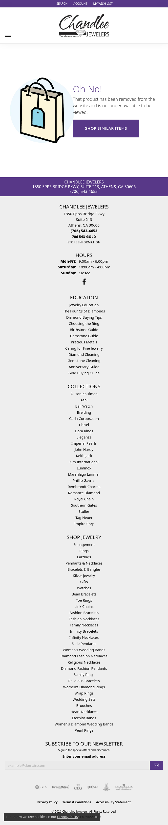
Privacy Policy (47, 802)
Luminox (84, 468)
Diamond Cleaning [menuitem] (83, 354)
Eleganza (84, 437)
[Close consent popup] (96, 817)
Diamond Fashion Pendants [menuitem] (84, 668)
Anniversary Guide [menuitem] (84, 366)
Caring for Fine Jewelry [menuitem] (84, 348)
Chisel (84, 424)
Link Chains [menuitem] (83, 606)
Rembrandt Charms (84, 486)
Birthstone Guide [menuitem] (84, 329)
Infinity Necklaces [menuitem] (84, 637)
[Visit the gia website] (41, 787)
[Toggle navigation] (8, 35)
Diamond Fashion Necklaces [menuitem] (84, 656)
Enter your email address (84, 756)
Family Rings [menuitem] (84, 674)
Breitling (84, 412)
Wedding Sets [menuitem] (84, 699)
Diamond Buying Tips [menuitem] (84, 317)
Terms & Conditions (77, 802)
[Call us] (84, 236)
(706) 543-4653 (84, 191)
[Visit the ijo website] (92, 787)
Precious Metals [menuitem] (84, 342)
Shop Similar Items (106, 128)
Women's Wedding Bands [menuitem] (84, 649)
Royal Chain (84, 499)
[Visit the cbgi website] (78, 787)
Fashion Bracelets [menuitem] (84, 612)
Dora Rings (84, 431)
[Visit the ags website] (124, 787)
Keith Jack (84, 455)
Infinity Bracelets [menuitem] (84, 631)
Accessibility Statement (113, 802)
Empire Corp (84, 523)
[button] (61, 3)
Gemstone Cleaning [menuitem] (84, 360)
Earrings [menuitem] (84, 557)
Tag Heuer (83, 517)
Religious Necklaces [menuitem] (84, 662)
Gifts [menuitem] (84, 581)
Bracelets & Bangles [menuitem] (84, 569)
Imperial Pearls (84, 443)
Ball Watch (84, 406)
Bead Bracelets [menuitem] (84, 594)
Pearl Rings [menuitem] (84, 730)
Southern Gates (84, 505)
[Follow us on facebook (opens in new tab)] (84, 282)
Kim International (84, 462)
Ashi (84, 400)
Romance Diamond (84, 492)
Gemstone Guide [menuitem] (84, 336)
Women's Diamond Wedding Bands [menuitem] (84, 724)
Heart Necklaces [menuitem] (83, 711)
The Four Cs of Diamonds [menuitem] (84, 311)
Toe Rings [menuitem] (84, 600)
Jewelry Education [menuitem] (84, 305)
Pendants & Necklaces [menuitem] (84, 563)
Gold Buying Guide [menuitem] (84, 373)
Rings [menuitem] (83, 550)
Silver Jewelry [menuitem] (84, 575)
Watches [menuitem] (84, 588)
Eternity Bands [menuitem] (84, 718)
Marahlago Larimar (84, 474)
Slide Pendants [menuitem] (84, 643)
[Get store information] (83, 242)
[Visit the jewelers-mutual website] (60, 787)
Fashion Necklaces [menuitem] (84, 619)
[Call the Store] (84, 230)
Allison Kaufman (84, 393)
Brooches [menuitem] (84, 705)
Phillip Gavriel (84, 480)
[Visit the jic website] (106, 787)
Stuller (84, 511)
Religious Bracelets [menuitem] (84, 680)
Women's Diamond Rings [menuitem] (84, 687)
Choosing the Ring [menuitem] (84, 323)
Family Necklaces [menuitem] (84, 625)
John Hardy (84, 449)
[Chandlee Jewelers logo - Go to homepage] (84, 25)
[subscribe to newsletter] (156, 765)
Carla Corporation (84, 418)
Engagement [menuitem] (84, 544)
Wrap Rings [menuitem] (84, 693)
